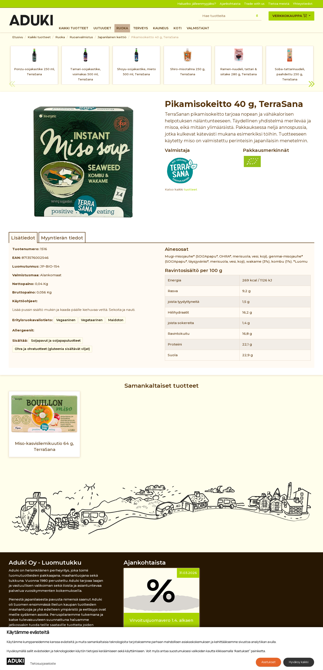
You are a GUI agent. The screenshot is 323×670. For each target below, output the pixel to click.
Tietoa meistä (278, 3)
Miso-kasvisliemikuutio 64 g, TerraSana (44, 446)
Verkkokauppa (290, 16)
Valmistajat (198, 28)
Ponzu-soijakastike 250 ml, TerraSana (34, 71)
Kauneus (160, 28)
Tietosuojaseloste (43, 663)
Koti (178, 28)
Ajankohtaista (230, 3)
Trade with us (254, 3)
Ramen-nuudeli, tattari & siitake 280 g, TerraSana (238, 71)
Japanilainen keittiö (112, 37)
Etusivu (17, 37)
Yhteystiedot (303, 3)
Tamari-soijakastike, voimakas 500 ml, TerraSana (85, 74)
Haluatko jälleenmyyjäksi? (196, 3)
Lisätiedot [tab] (23, 238)
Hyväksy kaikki (299, 662)
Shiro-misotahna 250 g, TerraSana (187, 71)
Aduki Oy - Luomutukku (45, 562)
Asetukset (268, 662)
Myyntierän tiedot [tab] (62, 238)
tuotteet (190, 189)
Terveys (140, 28)
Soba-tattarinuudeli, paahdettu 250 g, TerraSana (290, 74)
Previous (12, 84)
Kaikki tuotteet (73, 28)
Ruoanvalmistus (81, 37)
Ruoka (122, 28)
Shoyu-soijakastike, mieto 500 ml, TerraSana (136, 71)
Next (311, 84)
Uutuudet (102, 28)
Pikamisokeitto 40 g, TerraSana (154, 37)
